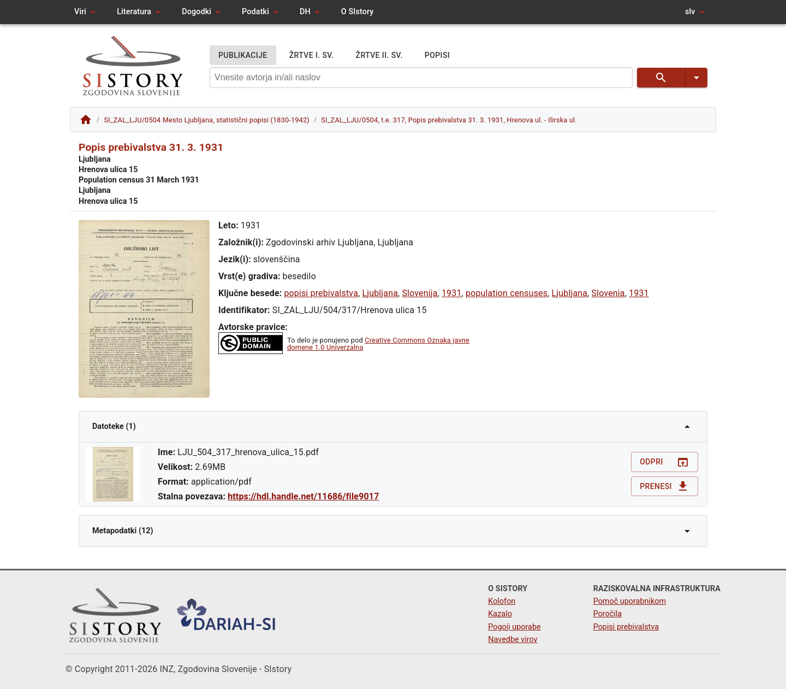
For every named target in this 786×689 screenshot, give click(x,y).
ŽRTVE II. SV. (379, 55)
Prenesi (665, 486)
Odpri (665, 462)
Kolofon (501, 601)
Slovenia (608, 293)
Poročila (607, 614)
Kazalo (500, 614)
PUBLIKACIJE (243, 55)
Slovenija (419, 293)
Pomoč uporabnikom (629, 601)
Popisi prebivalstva (626, 627)
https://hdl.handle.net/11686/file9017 (303, 496)
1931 (452, 293)
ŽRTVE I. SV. (312, 55)
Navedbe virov (512, 639)
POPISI (437, 55)
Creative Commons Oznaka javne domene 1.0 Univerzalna (378, 343)
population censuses (506, 293)
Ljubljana (380, 293)
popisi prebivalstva (321, 293)
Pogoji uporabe (514, 627)
